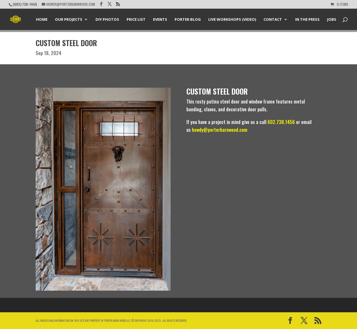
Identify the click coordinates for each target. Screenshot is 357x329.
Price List (136, 19)
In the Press (307, 19)
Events (160, 19)
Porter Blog (188, 19)
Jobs (331, 19)
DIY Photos (107, 19)
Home (41, 19)
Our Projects (68, 19)
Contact (273, 19)
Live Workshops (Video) (232, 19)
